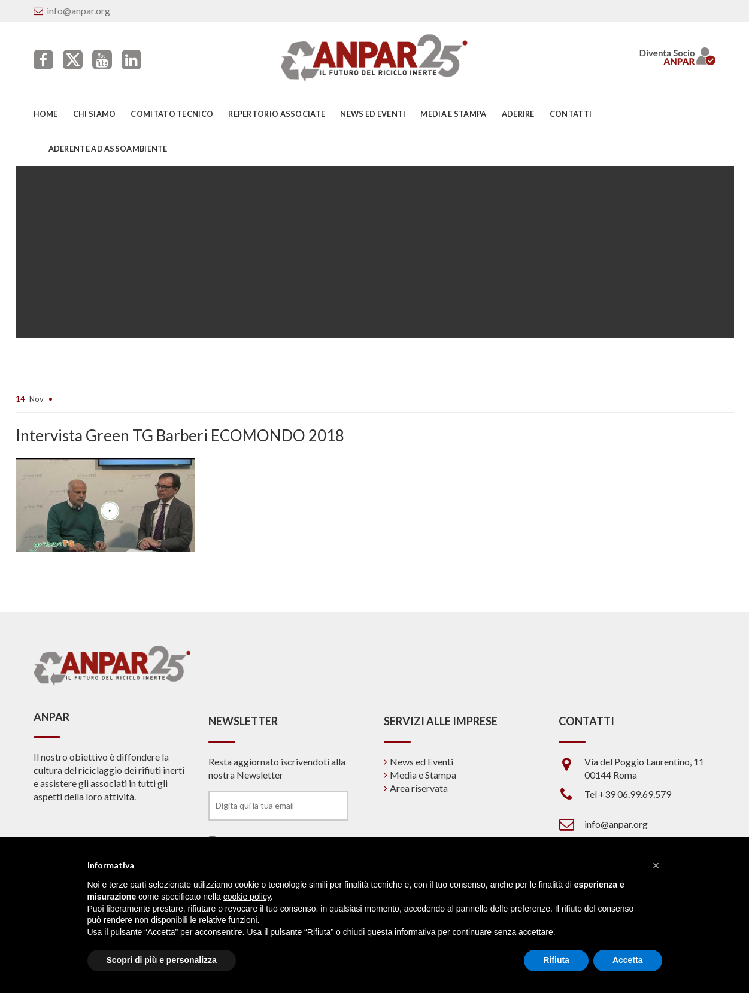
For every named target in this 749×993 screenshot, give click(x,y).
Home (46, 114)
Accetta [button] (627, 960)
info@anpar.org (78, 10)
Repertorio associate (276, 114)
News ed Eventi (421, 761)
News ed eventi (372, 114)
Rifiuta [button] (556, 960)
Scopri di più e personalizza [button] (162, 960)
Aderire (518, 114)
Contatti (571, 114)
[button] (656, 865)
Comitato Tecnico (172, 114)
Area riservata (419, 788)
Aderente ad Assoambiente (108, 148)
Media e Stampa (453, 114)
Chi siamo (94, 114)
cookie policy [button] (247, 896)
